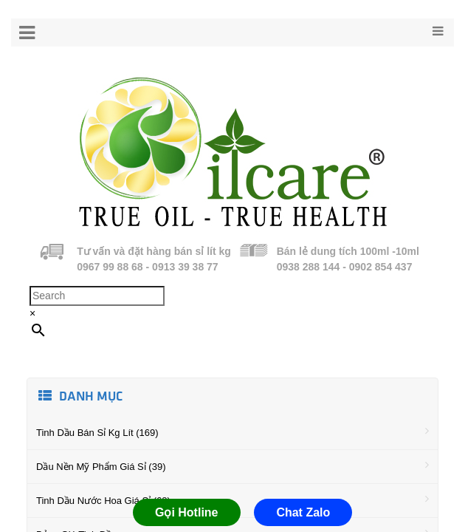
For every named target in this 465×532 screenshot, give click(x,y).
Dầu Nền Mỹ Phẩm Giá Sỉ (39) (232, 465)
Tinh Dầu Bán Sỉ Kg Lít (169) (232, 431)
